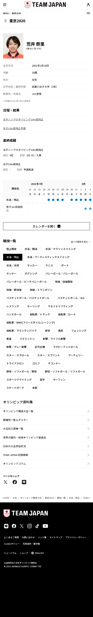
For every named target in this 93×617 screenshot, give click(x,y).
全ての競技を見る (79, 241)
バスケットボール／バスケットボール (27, 298)
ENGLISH (39, 552)
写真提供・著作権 (31, 543)
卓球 (47, 330)
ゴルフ (36, 363)
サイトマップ (56, 537)
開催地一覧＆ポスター (15, 420)
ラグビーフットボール (65, 347)
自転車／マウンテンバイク (21, 330)
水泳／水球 (12, 265)
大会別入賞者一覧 (13, 428)
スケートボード (15, 388)
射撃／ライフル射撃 (54, 339)
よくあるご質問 (11, 537)
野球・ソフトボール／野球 (21, 371)
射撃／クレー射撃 (16, 347)
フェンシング (78, 330)
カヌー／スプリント (48, 355)
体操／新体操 (14, 290)
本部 (34, 388)
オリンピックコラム (14, 463)
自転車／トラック (40, 314)
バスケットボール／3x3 (70, 298)
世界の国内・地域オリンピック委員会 (24, 437)
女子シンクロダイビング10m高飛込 (23, 119)
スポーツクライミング (19, 379)
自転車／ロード (67, 314)
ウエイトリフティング (60, 306)
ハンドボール (14, 314)
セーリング (33, 306)
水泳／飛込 (74, 497)
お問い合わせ (28, 537)
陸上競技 (11, 249)
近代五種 (40, 347)
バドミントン (27, 339)
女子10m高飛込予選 (14, 128)
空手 (42, 379)
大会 (15, 497)
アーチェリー (75, 355)
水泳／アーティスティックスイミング (48, 257)
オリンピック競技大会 (31, 497)
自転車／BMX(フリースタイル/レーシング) (30, 322)
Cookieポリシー (12, 543)
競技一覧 (61, 497)
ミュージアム (10, 552)
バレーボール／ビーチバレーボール (26, 281)
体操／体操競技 (64, 281)
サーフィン (59, 379)
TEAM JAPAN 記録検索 (15, 455)
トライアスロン (15, 363)
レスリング (12, 306)
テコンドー (54, 363)
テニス (49, 265)
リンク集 (42, 537)
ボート (65, 265)
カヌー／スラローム (17, 355)
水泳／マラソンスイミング (60, 249)
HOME (6, 497)
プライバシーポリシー (76, 537)
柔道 (8, 339)
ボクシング (31, 273)
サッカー (32, 265)
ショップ (24, 552)
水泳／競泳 (31, 249)
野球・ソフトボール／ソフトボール (65, 371)
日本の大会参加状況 (14, 446)
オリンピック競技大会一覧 (18, 411)
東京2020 (49, 497)
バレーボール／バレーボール (61, 273)
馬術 (60, 330)
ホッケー (11, 273)
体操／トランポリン (41, 290)
